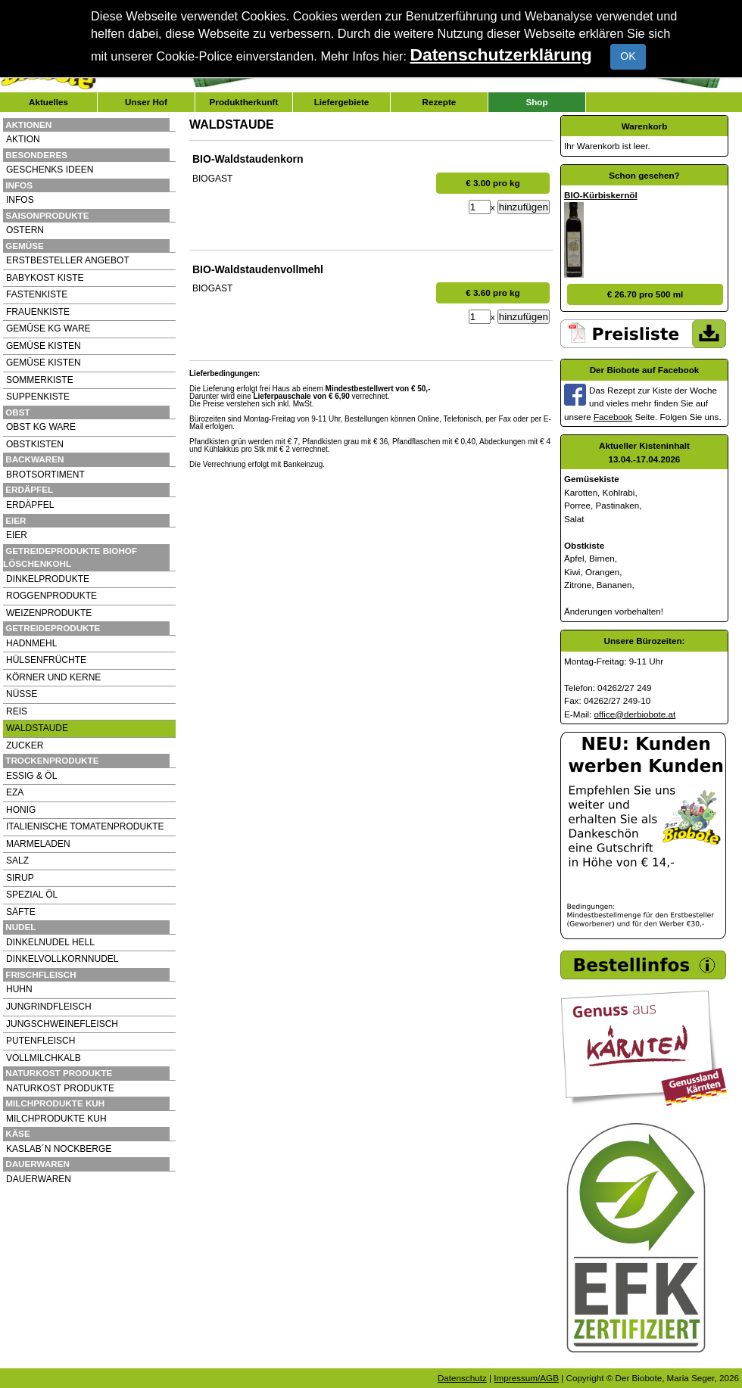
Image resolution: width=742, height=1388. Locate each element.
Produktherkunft (244, 102)
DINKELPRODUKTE (47, 579)
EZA (14, 792)
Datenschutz (462, 1378)
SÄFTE (21, 912)
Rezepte (439, 102)
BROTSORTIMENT (45, 474)
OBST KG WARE (41, 427)
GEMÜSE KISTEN (43, 346)
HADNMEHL (31, 643)
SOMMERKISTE (39, 380)
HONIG (21, 809)
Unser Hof (146, 102)
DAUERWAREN (38, 1179)
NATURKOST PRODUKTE (60, 1088)
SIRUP (20, 878)
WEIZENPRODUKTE (49, 613)
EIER (16, 535)
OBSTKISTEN (35, 444)
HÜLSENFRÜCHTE (46, 660)
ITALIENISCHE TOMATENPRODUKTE (85, 826)
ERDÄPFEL (30, 504)
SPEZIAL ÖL (32, 894)
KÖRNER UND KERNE (53, 677)
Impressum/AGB (526, 1378)
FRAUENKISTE (38, 312)
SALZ (17, 860)
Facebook (613, 417)
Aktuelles (48, 102)
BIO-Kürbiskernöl (601, 195)
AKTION (23, 139)
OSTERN (25, 230)
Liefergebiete (341, 102)
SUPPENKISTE (38, 396)
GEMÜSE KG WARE (48, 328)
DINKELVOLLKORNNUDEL (62, 959)
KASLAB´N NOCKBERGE (58, 1149)
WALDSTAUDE (37, 728)
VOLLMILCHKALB (43, 1058)
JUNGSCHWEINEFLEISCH (62, 1024)
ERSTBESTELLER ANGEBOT (67, 260)
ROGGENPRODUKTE (51, 595)
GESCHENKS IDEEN (49, 169)
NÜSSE (21, 694)
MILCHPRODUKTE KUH (56, 1118)
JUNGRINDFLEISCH (49, 1006)
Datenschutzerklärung (501, 54)
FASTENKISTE (36, 294)
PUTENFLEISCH (40, 1040)
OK (627, 56)
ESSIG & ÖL (31, 775)
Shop (536, 102)
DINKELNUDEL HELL (50, 942)
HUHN (19, 989)
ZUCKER (24, 745)
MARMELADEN (38, 844)
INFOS (20, 200)
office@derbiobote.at (635, 714)
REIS (16, 711)
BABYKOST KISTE (44, 277)
